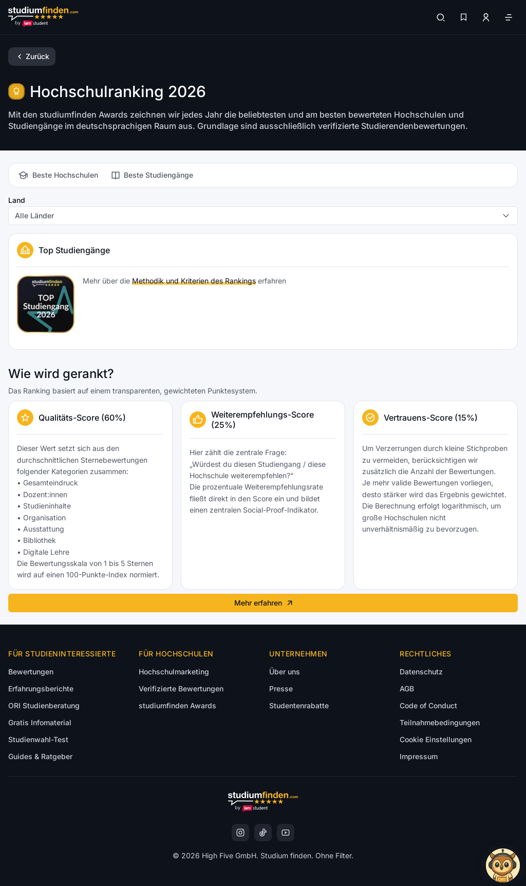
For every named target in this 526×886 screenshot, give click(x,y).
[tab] (57, 175)
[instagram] (240, 832)
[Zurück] (31, 56)
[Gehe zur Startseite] (43, 17)
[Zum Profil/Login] (486, 17)
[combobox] (263, 215)
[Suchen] (440, 17)
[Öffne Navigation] (508, 17)
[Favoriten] (463, 17)
